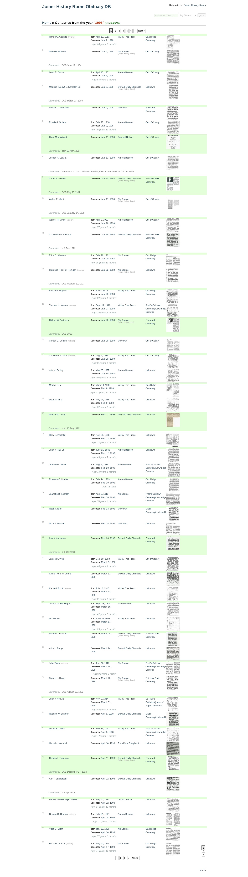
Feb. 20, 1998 (108, 468)
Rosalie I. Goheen (58, 122)
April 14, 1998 (108, 817)
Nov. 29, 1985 (103, 435)
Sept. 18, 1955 (103, 603)
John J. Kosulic (56, 698)
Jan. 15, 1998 (108, 178)
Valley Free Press (127, 36)
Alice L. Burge (56, 648)
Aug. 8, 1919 (102, 494)
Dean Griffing (55, 399)
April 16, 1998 (108, 832)
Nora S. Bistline (57, 523)
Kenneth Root (56, 588)
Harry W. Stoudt (57, 843)
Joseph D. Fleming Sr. (60, 603)
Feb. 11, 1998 (108, 414)
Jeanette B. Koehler (59, 494)
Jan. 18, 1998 (108, 223)
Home (46, 22)
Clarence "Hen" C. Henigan (62, 270)
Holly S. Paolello (57, 435)
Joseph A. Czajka (57, 157)
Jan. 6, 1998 (107, 51)
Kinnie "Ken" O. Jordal (60, 573)
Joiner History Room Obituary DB (76, 6)
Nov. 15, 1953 (103, 728)
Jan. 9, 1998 (107, 107)
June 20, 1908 (103, 618)
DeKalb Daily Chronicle (129, 87)
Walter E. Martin (57, 199)
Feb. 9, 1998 (107, 403)
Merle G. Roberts (57, 51)
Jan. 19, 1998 (108, 234)
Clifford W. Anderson (59, 320)
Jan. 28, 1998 (108, 320)
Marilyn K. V (55, 385)
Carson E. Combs (58, 340)
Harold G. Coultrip (58, 36)
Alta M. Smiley (56, 370)
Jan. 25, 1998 (108, 294)
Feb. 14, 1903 (103, 479)
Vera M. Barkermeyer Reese (63, 799)
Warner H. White (57, 219)
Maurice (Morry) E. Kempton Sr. (65, 87)
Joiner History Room (195, 5)
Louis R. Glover (57, 72)
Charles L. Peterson (59, 758)
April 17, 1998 (108, 847)
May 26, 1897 (102, 370)
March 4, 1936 (103, 385)
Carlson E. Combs (58, 355)
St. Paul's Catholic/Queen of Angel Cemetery (154, 702)
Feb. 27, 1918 (103, 122)
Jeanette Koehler (57, 464)
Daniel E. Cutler (57, 728)
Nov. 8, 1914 (102, 698)
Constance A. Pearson (60, 234)
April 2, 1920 (102, 219)
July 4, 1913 (102, 290)
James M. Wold (56, 559)
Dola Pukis (54, 618)
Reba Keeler (55, 508)
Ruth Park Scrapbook (128, 743)
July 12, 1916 (102, 588)
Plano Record (125, 464)
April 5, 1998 (107, 713)
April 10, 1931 (102, 72)
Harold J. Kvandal (58, 743)
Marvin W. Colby (57, 414)
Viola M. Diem (56, 829)
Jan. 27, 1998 (108, 308)
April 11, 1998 (108, 758)
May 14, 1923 (102, 843)
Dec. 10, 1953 (103, 559)
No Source (123, 51)
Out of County (152, 51)
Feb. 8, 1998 (107, 388)
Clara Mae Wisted (58, 137)
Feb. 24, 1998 (108, 508)
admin (203, 870)
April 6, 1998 (107, 732)
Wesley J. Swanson (59, 107)
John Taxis (54, 663)
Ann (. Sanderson (57, 778)
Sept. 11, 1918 (103, 305)
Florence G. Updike (58, 479)
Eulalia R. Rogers (57, 290)
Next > (141, 30)
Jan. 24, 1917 (102, 663)
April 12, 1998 (108, 778)
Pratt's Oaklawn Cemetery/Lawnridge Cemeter (156, 308)
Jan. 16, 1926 (102, 829)
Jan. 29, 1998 (108, 340)
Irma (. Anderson (57, 538)
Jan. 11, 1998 (108, 137)
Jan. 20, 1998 (108, 258)
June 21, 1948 (103, 449)
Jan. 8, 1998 (107, 87)
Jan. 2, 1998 (107, 40)
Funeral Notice (125, 137)
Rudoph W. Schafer (59, 713)
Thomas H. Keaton (58, 305)
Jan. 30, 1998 (108, 373)
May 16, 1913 (102, 799)
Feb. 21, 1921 (103, 814)
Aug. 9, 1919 (102, 464)
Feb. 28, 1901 (103, 255)
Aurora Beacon (125, 72)
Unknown (150, 87)
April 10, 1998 (108, 743)
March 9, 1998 (108, 562)
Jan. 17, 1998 (108, 199)
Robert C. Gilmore (58, 633)
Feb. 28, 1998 (108, 538)
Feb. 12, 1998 (108, 438)
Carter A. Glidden (57, 178)
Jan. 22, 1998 (108, 270)
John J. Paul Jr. (56, 449)
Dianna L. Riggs (57, 678)
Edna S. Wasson (57, 255)
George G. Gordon (58, 814)
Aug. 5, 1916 (102, 355)
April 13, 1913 (102, 36)
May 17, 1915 (102, 399)
